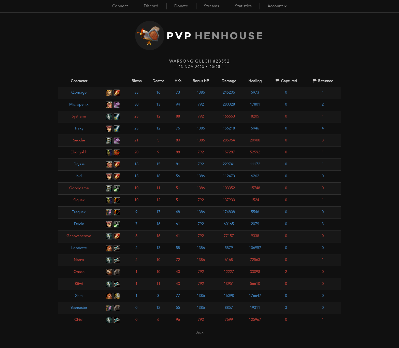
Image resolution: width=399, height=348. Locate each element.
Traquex (79, 212)
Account (277, 6)
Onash (79, 272)
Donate (181, 6)
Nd (79, 176)
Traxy (78, 128)
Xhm (79, 296)
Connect (120, 6)
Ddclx (79, 224)
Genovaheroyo (78, 236)
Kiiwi (79, 284)
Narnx (79, 260)
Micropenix (79, 105)
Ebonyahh (78, 152)
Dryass (79, 164)
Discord (151, 6)
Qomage (79, 93)
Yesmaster (78, 308)
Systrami (79, 117)
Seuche (79, 140)
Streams (211, 6)
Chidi (78, 320)
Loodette (79, 248)
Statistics (243, 6)
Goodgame (79, 188)
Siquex (79, 200)
